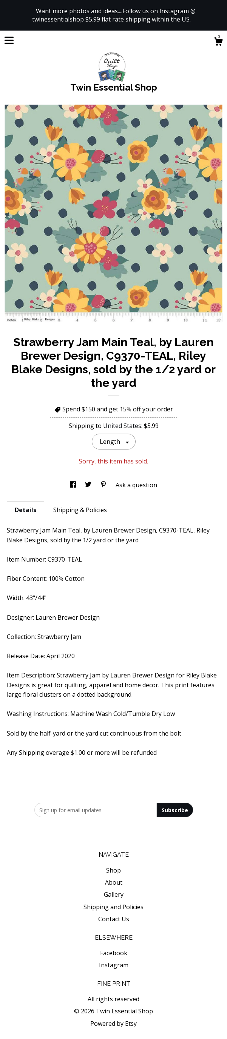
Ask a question (136, 485)
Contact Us (113, 919)
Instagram (113, 965)
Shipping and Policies (113, 907)
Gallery (114, 894)
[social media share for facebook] (73, 485)
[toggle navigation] (9, 40)
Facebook (113, 953)
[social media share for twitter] (89, 485)
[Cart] (218, 42)
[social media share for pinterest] (104, 485)
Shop (113, 870)
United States (122, 426)
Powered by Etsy (113, 1023)
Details (25, 510)
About (113, 882)
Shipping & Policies (80, 510)
